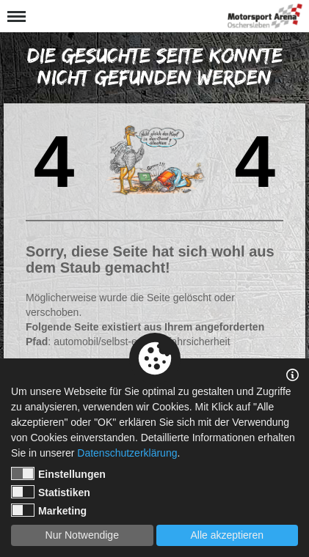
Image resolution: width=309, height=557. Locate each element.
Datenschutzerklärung (127, 453)
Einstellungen (58, 473)
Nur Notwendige (82, 535)
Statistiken (50, 491)
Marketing (49, 510)
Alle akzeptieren (226, 535)
